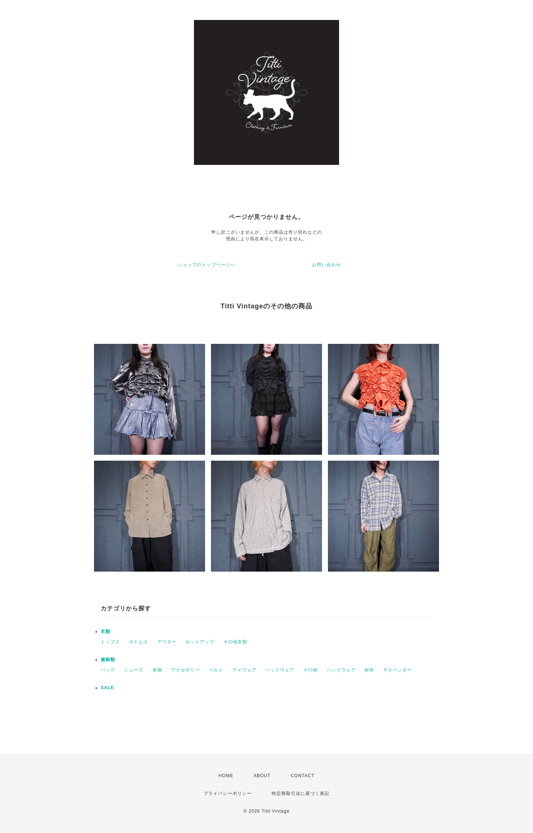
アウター (167, 641)
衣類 (105, 631)
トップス (110, 641)
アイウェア (244, 670)
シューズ (133, 670)
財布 (369, 670)
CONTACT (302, 775)
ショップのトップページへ (206, 264)
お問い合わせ (326, 264)
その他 (310, 670)
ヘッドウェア (279, 670)
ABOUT (262, 775)
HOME (225, 775)
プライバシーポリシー (228, 793)
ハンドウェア (341, 670)
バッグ (108, 670)
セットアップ (199, 641)
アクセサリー (185, 670)
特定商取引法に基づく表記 (300, 793)
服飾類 (108, 659)
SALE (107, 687)
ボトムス (138, 641)
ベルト (216, 670)
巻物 (157, 670)
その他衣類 (235, 641)
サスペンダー (397, 670)
